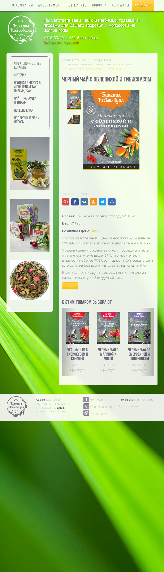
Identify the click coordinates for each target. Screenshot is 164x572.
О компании (22, 6)
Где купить (77, 6)
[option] (77, 342)
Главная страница (74, 60)
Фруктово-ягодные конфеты (27, 66)
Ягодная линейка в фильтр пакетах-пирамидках (27, 87)
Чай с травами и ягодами (25, 101)
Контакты (120, 6)
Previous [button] (71, 346)
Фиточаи (20, 75)
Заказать (143, 6)
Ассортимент (50, 6)
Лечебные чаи (23, 110)
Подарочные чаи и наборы (26, 120)
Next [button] (145, 345)
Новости (99, 6)
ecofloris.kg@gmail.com (50, 411)
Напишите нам (129, 406)
